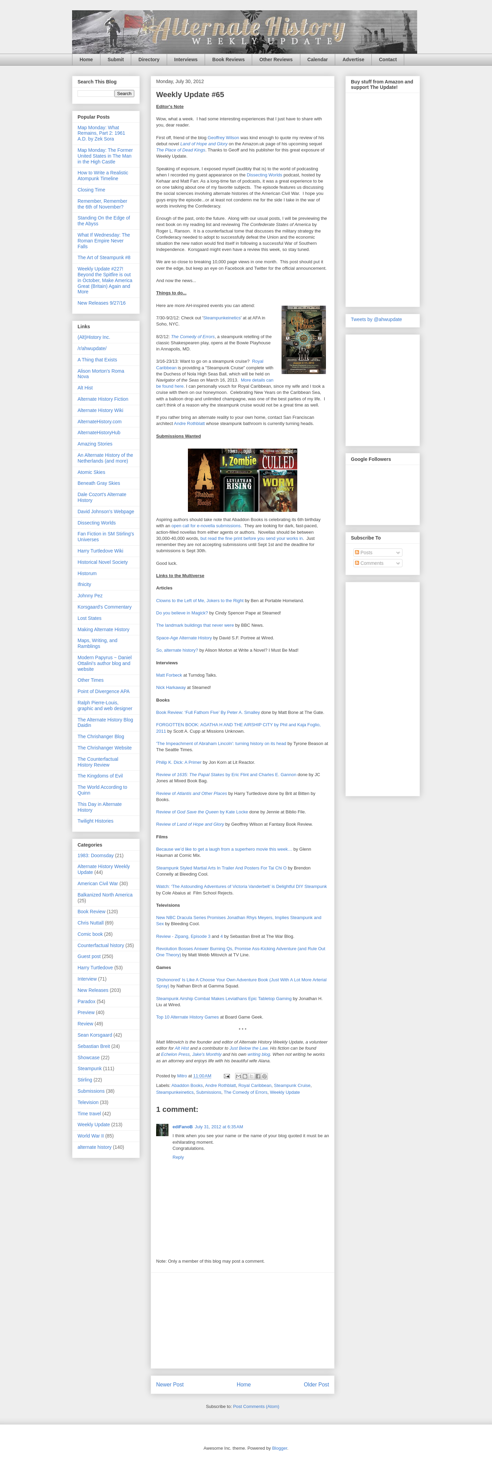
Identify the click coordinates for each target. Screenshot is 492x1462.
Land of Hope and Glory (204, 143)
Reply (178, 1157)
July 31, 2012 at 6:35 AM (219, 1126)
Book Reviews (228, 59)
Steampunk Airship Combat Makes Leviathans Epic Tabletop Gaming (223, 998)
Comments (369, 563)
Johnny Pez (90, 595)
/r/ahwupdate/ (92, 348)
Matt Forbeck (169, 675)
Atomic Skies (91, 472)
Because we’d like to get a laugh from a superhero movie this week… (224, 849)
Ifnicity (84, 584)
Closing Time (91, 189)
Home (86, 59)
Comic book (90, 934)
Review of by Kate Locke (202, 811)
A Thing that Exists (97, 359)
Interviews (185, 59)
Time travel (89, 1113)
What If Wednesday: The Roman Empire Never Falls (104, 240)
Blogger (279, 1448)
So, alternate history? (177, 650)
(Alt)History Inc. (94, 337)
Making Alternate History (103, 629)
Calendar (318, 59)
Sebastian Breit (94, 1046)
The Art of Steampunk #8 (104, 257)
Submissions (208, 1092)
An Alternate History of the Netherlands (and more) (105, 458)
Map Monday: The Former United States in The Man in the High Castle (105, 155)
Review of (191, 793)
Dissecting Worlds (264, 174)
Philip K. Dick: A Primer (179, 762)
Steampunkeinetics (222, 317)
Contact (388, 59)
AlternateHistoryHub (99, 432)
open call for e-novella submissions (206, 525)
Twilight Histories (95, 821)
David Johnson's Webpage (106, 511)
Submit (116, 59)
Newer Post (170, 1384)
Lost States (89, 618)
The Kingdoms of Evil (100, 776)
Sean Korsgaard (95, 1035)
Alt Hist (182, 1048)
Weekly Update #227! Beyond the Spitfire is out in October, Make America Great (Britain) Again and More (105, 280)
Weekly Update (285, 1092)
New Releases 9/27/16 (102, 303)
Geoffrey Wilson (223, 137)
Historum (87, 573)
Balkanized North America (105, 895)
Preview (86, 1012)
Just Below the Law (249, 1048)
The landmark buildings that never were (195, 625)
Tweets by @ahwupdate (376, 319)
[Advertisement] (242, 1320)
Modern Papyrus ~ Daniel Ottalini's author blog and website (105, 663)
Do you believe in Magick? (182, 612)
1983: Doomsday (96, 855)
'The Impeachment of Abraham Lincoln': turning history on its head (221, 743)
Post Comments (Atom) (256, 1406)
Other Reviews (275, 59)
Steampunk (90, 1068)
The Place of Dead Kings (180, 149)
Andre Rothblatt (189, 423)
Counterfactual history (101, 945)
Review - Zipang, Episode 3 (183, 936)
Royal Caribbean (255, 1085)
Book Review (92, 911)
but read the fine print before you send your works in (251, 538)
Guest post (89, 956)
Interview (87, 979)
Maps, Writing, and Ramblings (97, 643)
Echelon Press (175, 1054)
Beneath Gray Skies (99, 483)
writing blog (259, 1054)
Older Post (316, 1384)
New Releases (93, 990)
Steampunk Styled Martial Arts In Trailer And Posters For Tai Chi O (221, 867)
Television (88, 1102)
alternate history (95, 1147)
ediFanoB (183, 1126)
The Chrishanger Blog (101, 736)
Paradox (86, 1001)
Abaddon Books (187, 1085)
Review (85, 1023)
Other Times (91, 680)
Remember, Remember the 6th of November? (102, 204)
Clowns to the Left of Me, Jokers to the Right (200, 600)
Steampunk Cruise (292, 1085)
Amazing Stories (95, 444)
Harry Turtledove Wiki (100, 551)
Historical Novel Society (103, 562)
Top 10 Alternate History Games (187, 1017)
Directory (148, 59)
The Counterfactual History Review (98, 762)
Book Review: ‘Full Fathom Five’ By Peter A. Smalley (208, 712)
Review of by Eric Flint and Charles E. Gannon (226, 774)
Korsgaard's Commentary (105, 607)
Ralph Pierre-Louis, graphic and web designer (105, 705)
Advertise (353, 59)
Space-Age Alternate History (184, 637)
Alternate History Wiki (100, 410)
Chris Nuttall (91, 923)
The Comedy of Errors (193, 336)
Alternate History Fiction (103, 399)
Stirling (85, 1079)
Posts (363, 552)
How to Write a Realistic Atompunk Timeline (103, 175)
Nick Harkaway (171, 687)
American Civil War (98, 883)
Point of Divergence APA (103, 691)
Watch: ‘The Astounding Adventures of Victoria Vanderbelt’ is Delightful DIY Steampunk (241, 886)
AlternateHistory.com (100, 421)
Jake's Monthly (207, 1054)
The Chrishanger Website (105, 747)
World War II (91, 1136)
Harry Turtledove (95, 967)
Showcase (89, 1057)
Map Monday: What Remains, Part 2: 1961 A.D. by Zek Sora (101, 133)
